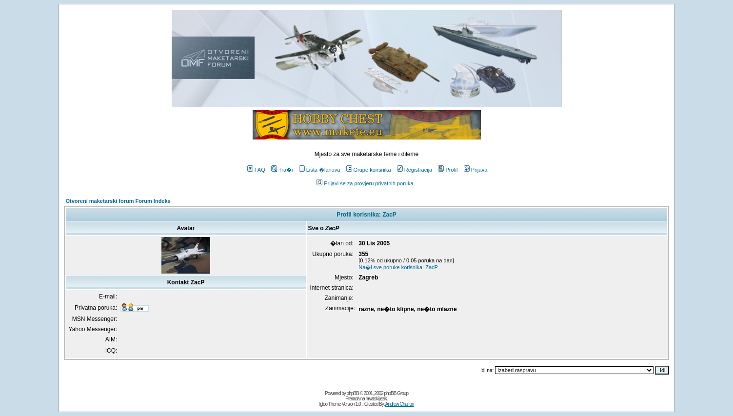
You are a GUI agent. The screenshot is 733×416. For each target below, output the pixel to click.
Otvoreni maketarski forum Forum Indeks (118, 201)
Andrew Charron (399, 404)
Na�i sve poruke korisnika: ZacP (398, 267)
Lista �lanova (319, 170)
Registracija (414, 170)
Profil (447, 170)
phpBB (353, 393)
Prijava (476, 170)
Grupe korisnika (368, 170)
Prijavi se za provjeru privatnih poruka (365, 183)
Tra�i (282, 170)
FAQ (256, 170)
